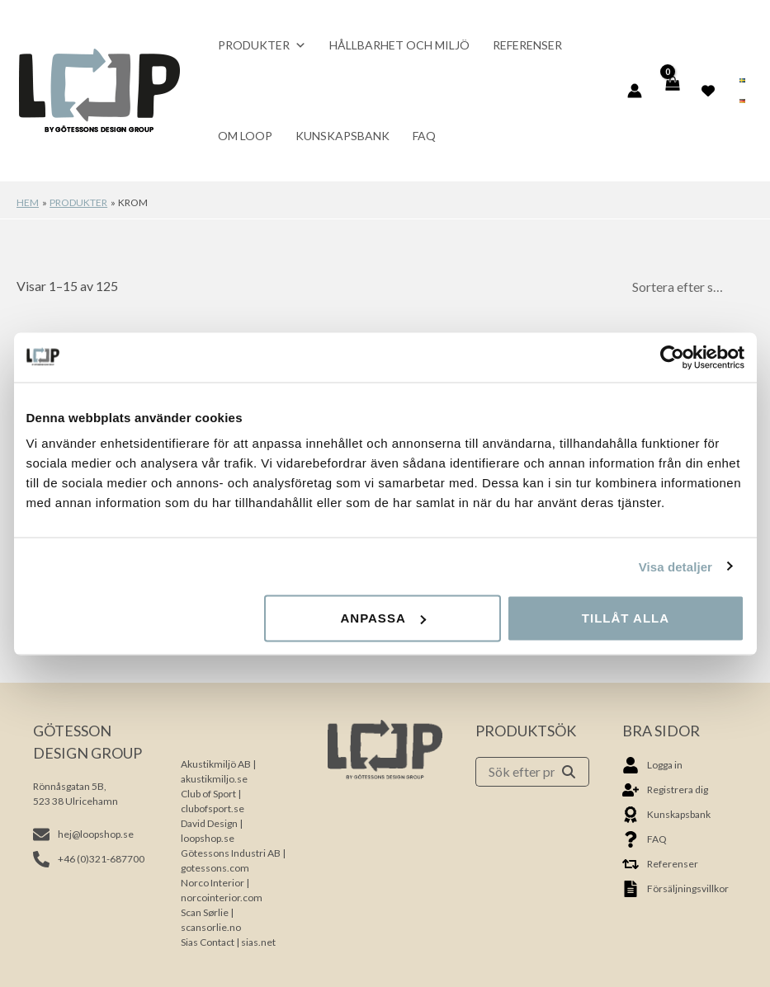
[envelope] (83, 834)
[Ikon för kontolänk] (634, 90)
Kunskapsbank (342, 136)
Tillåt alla (625, 618)
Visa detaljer (675, 566)
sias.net (258, 942)
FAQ (424, 136)
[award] (666, 814)
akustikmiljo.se (214, 779)
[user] (652, 765)
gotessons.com (215, 868)
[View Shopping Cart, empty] (672, 90)
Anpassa (382, 618)
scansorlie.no (211, 927)
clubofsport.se (212, 808)
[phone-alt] (88, 859)
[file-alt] (675, 889)
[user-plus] (665, 790)
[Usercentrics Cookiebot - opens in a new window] (672, 357)
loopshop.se (207, 838)
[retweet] (660, 864)
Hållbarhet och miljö (399, 45)
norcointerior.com (221, 897)
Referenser (527, 45)
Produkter (262, 45)
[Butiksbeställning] (687, 286)
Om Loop (245, 136)
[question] (644, 839)
